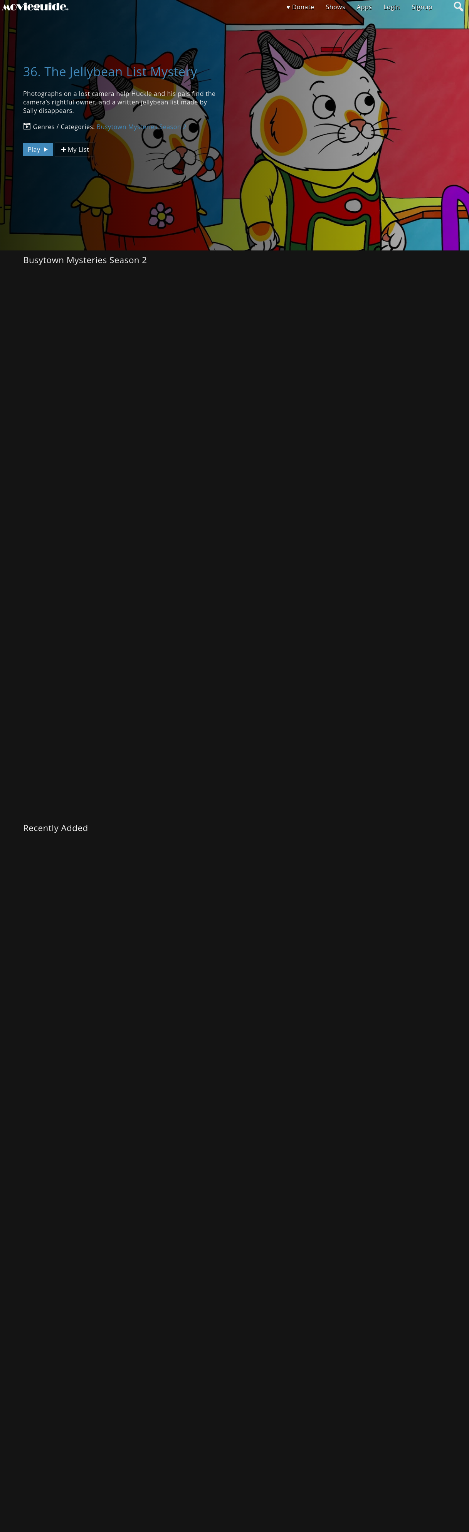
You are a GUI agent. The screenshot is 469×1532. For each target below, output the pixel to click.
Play (39, 149)
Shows (335, 7)
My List (74, 149)
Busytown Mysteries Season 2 (142, 127)
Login (391, 7)
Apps (364, 7)
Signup (422, 7)
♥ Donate (300, 7)
